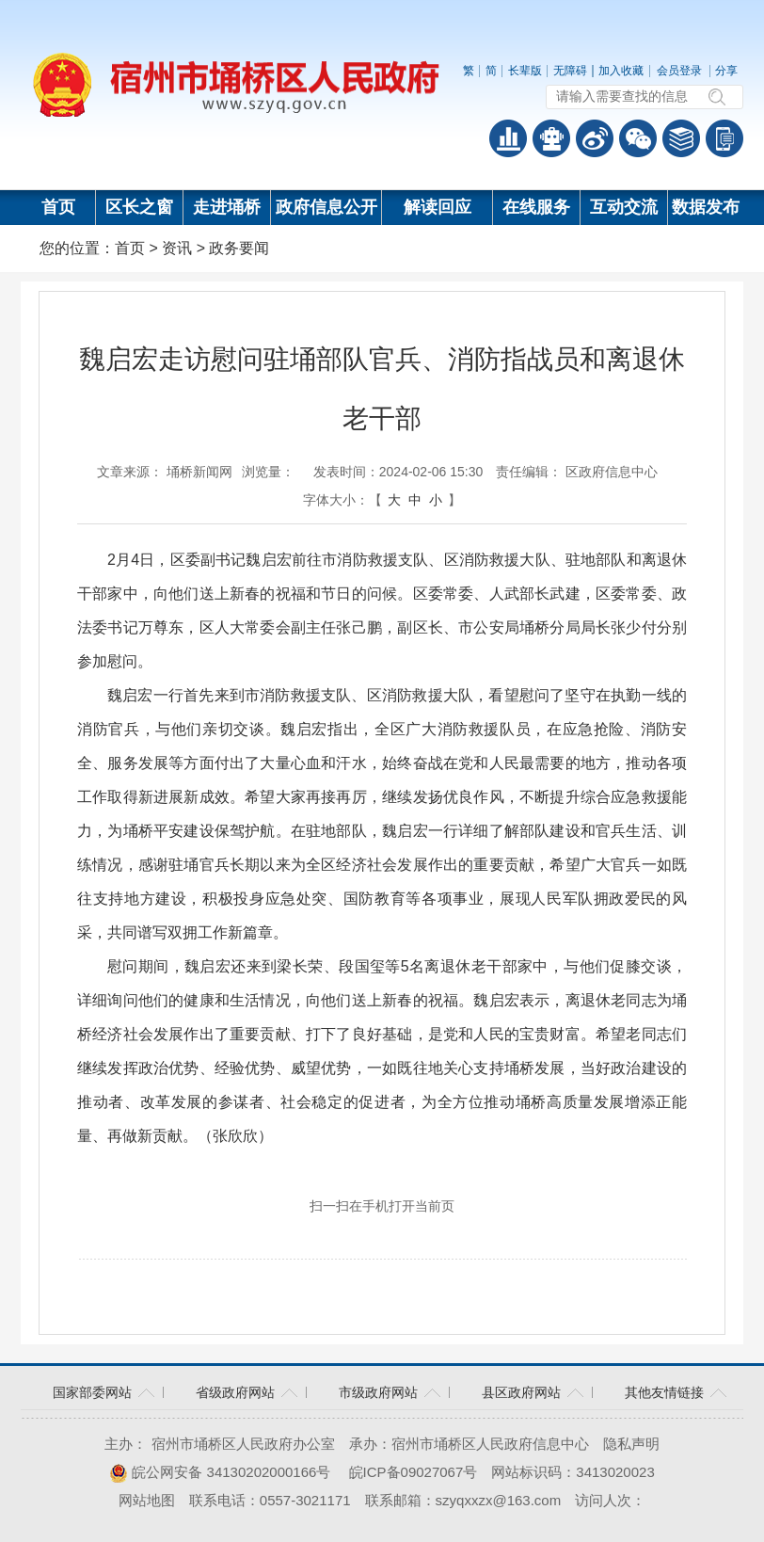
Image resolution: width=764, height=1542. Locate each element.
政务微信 (638, 138)
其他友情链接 (664, 1392)
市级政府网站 (378, 1392)
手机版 (724, 138)
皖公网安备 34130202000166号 (219, 1472)
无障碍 (570, 70)
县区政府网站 (521, 1392)
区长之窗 (139, 207)
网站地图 (147, 1500)
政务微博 (594, 138)
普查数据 (508, 138)
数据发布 (706, 207)
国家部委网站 (92, 1392)
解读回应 (437, 207)
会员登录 (679, 70)
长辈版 (525, 70)
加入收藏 (621, 70)
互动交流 (624, 207)
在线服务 (536, 207)
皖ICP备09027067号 (413, 1472)
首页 (58, 207)
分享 (726, 70)
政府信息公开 (326, 207)
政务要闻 (239, 248)
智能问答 (551, 138)
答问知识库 (681, 138)
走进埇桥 (227, 207)
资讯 (177, 248)
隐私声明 (631, 1444)
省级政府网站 (235, 1392)
